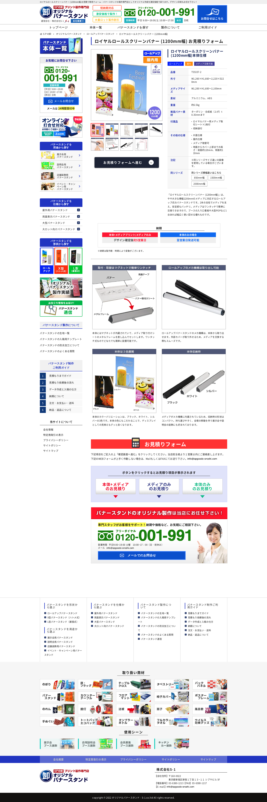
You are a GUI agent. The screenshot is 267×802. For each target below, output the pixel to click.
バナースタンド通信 (151, 638)
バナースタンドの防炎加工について (60, 345)
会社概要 (77, 20)
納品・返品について (198, 633)
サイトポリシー (52, 445)
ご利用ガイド (207, 27)
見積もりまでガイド (198, 612)
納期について (195, 625)
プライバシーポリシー (55, 440)
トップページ (58, 27)
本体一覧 (96, 27)
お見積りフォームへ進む (123, 162)
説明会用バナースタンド (60, 641)
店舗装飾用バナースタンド (61, 645)
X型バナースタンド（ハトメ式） (64, 616)
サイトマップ (50, 450)
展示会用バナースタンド (60, 637)
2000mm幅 (199, 183)
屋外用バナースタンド (55, 210)
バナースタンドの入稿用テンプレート (61, 339)
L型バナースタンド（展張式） (63, 621)
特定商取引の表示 (53, 434)
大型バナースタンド (53, 222)
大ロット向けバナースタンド (58, 229)
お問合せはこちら (212, 14)
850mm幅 (199, 177)
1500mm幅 (216, 177)
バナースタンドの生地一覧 (55, 333)
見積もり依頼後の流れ (199, 616)
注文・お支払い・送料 (199, 629)
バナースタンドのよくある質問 (57, 351)
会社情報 (48, 429)
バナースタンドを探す (133, 27)
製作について (170, 27)
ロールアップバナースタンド (62, 612)
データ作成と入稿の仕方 (200, 621)
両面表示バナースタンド (56, 216)
